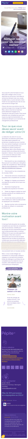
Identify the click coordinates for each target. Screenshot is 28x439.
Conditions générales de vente (19, 435)
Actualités (15, 7)
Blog (10, 7)
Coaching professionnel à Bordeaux (12, 358)
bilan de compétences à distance (12, 270)
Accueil (6, 7)
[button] (6, 51)
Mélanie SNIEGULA (10, 428)
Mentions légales (8, 435)
